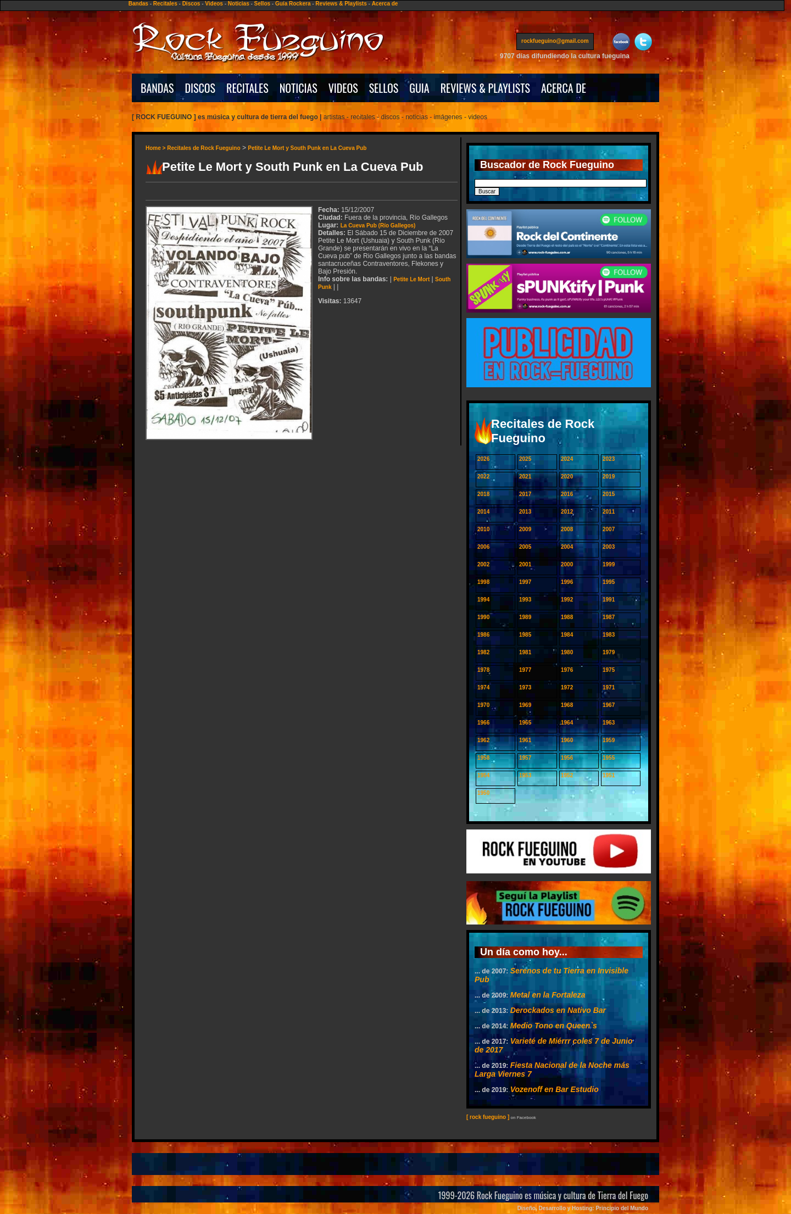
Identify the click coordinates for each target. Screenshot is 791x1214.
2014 (483, 512)
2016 (567, 494)
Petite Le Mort (411, 279)
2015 (609, 494)
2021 (525, 477)
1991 (609, 600)
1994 (483, 600)
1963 (609, 723)
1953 (525, 775)
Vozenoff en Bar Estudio (554, 1089)
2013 (525, 512)
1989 (525, 617)
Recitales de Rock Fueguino (203, 148)
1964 (567, 723)
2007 (609, 529)
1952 (567, 775)
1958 (483, 758)
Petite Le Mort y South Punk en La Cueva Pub (307, 148)
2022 (483, 477)
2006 (483, 547)
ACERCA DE (563, 88)
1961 (525, 740)
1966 (483, 723)
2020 (567, 477)
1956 (567, 758)
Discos (191, 4)
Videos (214, 4)
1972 (567, 687)
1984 (567, 635)
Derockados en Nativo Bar (558, 1010)
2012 (567, 512)
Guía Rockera (292, 4)
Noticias (238, 4)
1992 (567, 600)
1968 (567, 705)
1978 (483, 670)
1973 (525, 687)
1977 (525, 670)
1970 (483, 705)
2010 (483, 529)
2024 (567, 459)
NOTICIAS (298, 88)
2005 (525, 547)
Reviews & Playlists (340, 4)
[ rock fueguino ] (487, 1117)
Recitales (165, 4)
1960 (567, 740)
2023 (609, 459)
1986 (483, 635)
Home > (156, 148)
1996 (567, 582)
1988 (567, 617)
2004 (567, 547)
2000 (567, 564)
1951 (609, 775)
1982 (483, 652)
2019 (609, 477)
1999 (609, 564)
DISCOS (200, 88)
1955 (609, 758)
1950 (483, 793)
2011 (609, 512)
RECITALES (247, 88)
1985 (525, 635)
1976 (567, 670)
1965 (525, 723)
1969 (525, 705)
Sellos (262, 4)
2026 (483, 459)
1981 (525, 652)
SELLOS (384, 88)
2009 (525, 529)
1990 (483, 617)
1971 (609, 687)
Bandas (138, 4)
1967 (609, 705)
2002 (483, 564)
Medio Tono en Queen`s (553, 1025)
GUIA (419, 88)
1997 (525, 582)
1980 (567, 652)
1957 (525, 758)
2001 (525, 564)
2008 (567, 529)
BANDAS (157, 88)
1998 (483, 582)
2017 (525, 494)
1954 (483, 775)
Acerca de (385, 4)
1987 (609, 617)
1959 (609, 740)
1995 (609, 582)
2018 (483, 494)
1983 (609, 635)
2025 (525, 459)
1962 (483, 740)
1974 (483, 687)
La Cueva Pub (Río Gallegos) (378, 225)
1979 (609, 652)
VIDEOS (343, 88)
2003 (609, 547)
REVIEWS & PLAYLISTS (485, 88)
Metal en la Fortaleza (548, 994)
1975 (609, 670)
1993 (525, 600)
